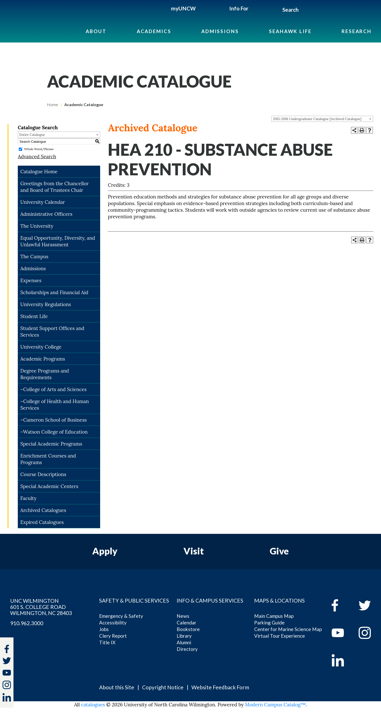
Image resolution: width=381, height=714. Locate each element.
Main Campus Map (274, 616)
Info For (238, 8)
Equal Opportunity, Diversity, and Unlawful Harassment (57, 241)
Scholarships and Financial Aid (54, 292)
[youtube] (341, 633)
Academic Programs (42, 359)
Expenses (30, 280)
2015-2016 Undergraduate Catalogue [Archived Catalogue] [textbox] (317, 119)
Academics (154, 31)
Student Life (34, 316)
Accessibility (113, 622)
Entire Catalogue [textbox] (32, 135)
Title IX (107, 642)
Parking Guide (269, 622)
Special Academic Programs (51, 444)
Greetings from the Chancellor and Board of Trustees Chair (54, 186)
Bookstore (188, 629)
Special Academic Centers (49, 486)
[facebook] (341, 605)
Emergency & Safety (121, 616)
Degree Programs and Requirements (44, 374)
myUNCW (183, 8)
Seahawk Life (290, 31)
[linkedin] (341, 660)
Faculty (28, 498)
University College (41, 347)
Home (52, 104)
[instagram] (7, 685)
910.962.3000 (26, 623)
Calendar (186, 622)
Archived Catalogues (43, 510)
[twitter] (7, 661)
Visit (194, 550)
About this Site (116, 687)
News (183, 616)
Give (279, 550)
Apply (104, 550)
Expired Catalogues (42, 522)
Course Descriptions (43, 474)
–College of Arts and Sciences (53, 389)
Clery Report (113, 636)
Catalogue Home (38, 171)
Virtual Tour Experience (279, 636)
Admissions (220, 31)
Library (184, 636)
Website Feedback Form (220, 687)
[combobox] (322, 119)
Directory (187, 649)
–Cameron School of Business (53, 420)
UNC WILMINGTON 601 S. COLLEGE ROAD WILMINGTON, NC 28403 (41, 607)
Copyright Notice (163, 687)
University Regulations (45, 304)
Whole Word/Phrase (39, 149)
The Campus (34, 256)
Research (357, 31)
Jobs (104, 629)
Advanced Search (37, 156)
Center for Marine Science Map (288, 629)
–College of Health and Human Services (54, 404)
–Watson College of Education (54, 432)
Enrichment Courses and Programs (48, 459)
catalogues (93, 705)
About (96, 31)
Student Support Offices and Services (52, 331)
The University (36, 226)
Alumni (184, 642)
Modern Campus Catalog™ (275, 705)
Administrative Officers (46, 214)
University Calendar (42, 202)
